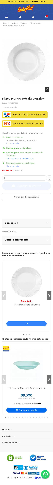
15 (45, 417)
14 (42, 417)
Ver (26, 323)
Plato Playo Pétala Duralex (26, 304)
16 (47, 417)
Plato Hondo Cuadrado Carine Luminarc (26, 388)
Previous (4, 295)
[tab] (26, 223)
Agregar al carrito (26, 186)
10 (30, 417)
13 (39, 417)
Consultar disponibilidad (26, 197)
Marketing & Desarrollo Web (20, 477)
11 (33, 417)
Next (49, 295)
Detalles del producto (26, 240)
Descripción (26, 223)
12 (36, 417)
